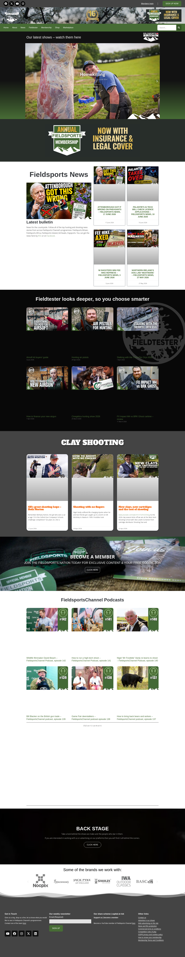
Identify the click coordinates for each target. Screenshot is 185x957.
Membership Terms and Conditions (151, 940)
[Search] (178, 27)
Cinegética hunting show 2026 (86, 416)
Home (6, 28)
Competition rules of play (147, 932)
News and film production (147, 926)
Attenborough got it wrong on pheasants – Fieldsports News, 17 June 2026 (109, 210)
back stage (92, 828)
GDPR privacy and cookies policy (150, 935)
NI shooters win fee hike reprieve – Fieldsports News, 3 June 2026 (109, 274)
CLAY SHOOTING (92, 442)
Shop (57, 28)
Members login (147, 4)
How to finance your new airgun (41, 416)
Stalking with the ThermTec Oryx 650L (135, 357)
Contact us (142, 918)
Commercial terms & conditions (149, 929)
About (14, 28)
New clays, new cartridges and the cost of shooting (135, 508)
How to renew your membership (150, 937)
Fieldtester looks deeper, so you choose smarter (92, 299)
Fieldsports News (59, 174)
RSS (39, 236)
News (23, 28)
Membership (46, 28)
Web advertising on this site (148, 923)
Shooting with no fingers (88, 507)
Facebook (51, 236)
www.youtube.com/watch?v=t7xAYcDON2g (134, 515)
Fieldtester (33, 28)
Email (56, 917)
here (24, 923)
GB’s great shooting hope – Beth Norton (44, 508)
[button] (27, 81)
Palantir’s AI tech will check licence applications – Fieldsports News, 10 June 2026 (142, 212)
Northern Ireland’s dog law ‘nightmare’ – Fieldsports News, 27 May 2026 (142, 274)
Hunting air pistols (80, 357)
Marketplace (68, 28)
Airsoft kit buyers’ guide (37, 357)
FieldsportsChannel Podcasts (92, 599)
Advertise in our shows (146, 920)
